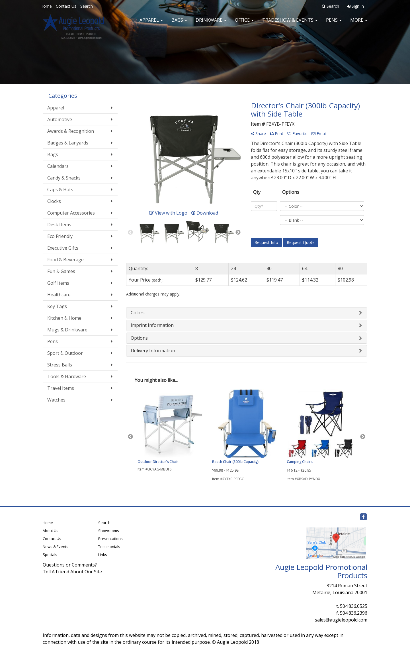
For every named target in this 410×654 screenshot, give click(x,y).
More (358, 23)
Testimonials (109, 546)
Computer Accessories (71, 213)
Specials (50, 554)
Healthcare (59, 295)
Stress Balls (59, 365)
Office (244, 23)
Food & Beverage (65, 259)
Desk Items (59, 224)
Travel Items (60, 388)
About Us (50, 530)
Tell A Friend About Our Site (72, 572)
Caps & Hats (60, 189)
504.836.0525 (353, 606)
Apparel (151, 23)
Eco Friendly (60, 236)
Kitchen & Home (64, 318)
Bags (179, 23)
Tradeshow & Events (289, 23)
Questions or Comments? (70, 565)
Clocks (54, 201)
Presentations (110, 538)
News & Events (55, 546)
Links (102, 554)
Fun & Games (61, 271)
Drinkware (211, 23)
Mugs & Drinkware (67, 330)
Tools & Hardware (66, 376)
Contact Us (66, 6)
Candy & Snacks (64, 178)
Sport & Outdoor (65, 353)
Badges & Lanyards (67, 143)
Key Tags (57, 306)
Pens (334, 23)
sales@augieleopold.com (341, 620)
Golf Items (58, 283)
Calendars (58, 166)
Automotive (59, 119)
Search (86, 6)
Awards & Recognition (70, 131)
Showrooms (108, 530)
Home (46, 6)
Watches (56, 400)
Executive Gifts (62, 248)
